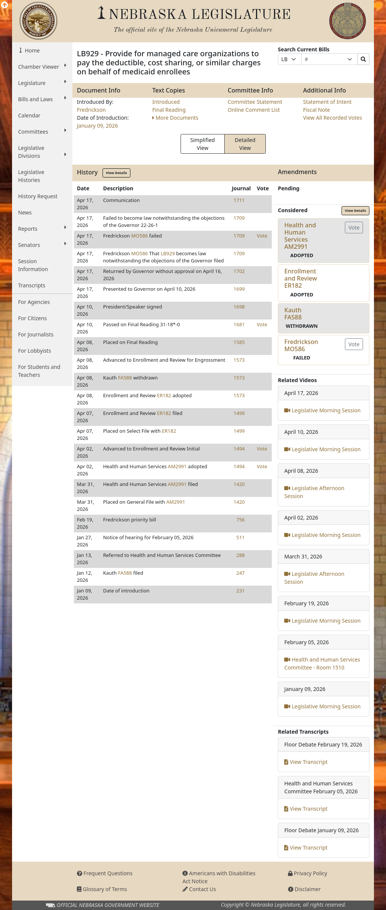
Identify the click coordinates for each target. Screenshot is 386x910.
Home (31, 50)
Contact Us (199, 889)
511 (240, 537)
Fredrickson (91, 109)
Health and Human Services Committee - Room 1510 (322, 663)
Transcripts (31, 285)
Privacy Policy (307, 873)
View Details (116, 172)
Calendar (29, 115)
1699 (239, 288)
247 (240, 572)
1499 (239, 413)
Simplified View (202, 143)
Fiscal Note (316, 109)
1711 (239, 200)
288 (240, 555)
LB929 (168, 253)
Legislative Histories (31, 176)
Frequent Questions (105, 873)
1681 (239, 324)
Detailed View (245, 143)
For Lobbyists (34, 350)
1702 (239, 271)
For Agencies (34, 301)
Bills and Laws (42, 99)
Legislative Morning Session (322, 410)
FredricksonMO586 (301, 345)
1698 (239, 306)
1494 (239, 448)
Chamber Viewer (42, 66)
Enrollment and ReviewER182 (300, 278)
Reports (42, 228)
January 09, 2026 (97, 125)
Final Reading (169, 109)
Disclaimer (304, 889)
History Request (37, 196)
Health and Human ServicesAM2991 (300, 236)
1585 (239, 342)
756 (240, 519)
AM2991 (177, 466)
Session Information (33, 265)
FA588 (125, 377)
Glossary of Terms (102, 889)
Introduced (166, 101)
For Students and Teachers (39, 370)
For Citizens (32, 318)
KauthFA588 (293, 313)
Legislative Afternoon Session (314, 492)
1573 (239, 359)
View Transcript (306, 761)
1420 (239, 484)
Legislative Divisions (42, 151)
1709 (239, 217)
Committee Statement (255, 101)
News (25, 212)
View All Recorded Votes (332, 117)
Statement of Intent (327, 101)
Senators (42, 244)
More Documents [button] (175, 117)
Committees (42, 131)
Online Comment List (254, 109)
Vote (262, 235)
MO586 (139, 235)
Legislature (42, 82)
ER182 (164, 395)
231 (240, 590)
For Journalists (36, 334)
